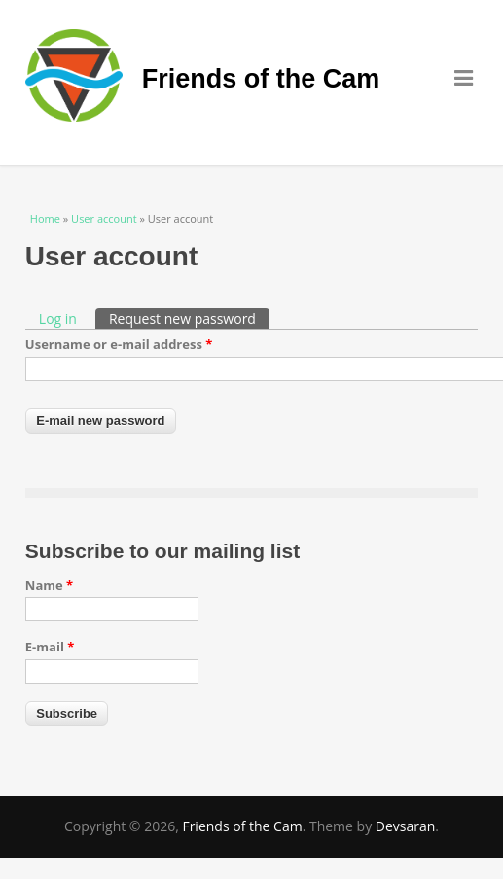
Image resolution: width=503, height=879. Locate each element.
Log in (58, 318)
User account (103, 218)
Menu (466, 77)
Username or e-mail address (119, 344)
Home (45, 218)
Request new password (189, 318)
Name (49, 585)
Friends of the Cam (261, 78)
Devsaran (406, 826)
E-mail (50, 646)
